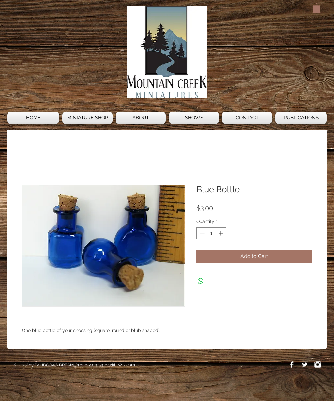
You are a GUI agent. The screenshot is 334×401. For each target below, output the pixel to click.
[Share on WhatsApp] (201, 281)
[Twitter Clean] (304, 364)
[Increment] (221, 233)
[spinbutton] (211, 233)
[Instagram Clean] (317, 364)
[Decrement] (201, 233)
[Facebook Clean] (291, 364)
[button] (316, 8)
